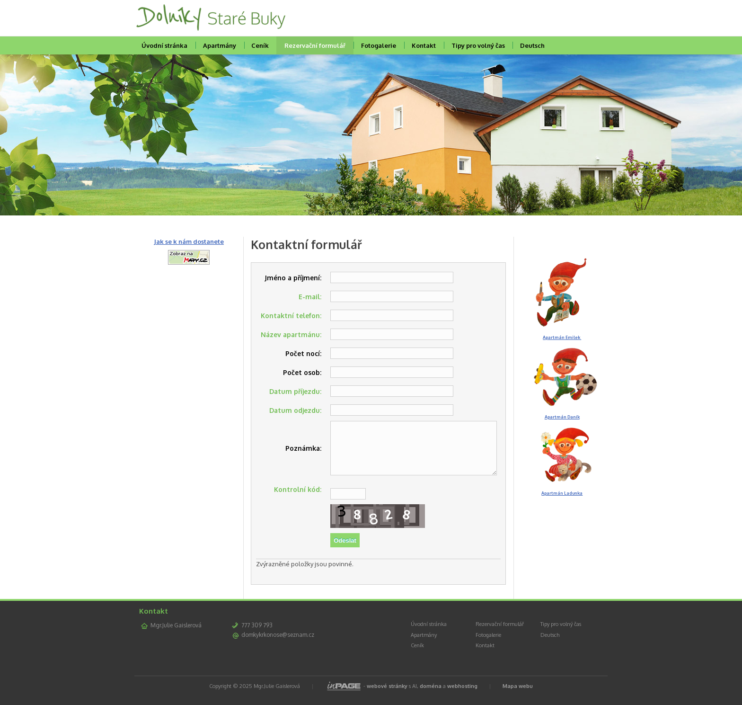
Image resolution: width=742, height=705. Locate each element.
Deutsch (532, 45)
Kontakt (424, 45)
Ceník (260, 45)
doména (431, 696)
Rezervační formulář (314, 45)
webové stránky (387, 696)
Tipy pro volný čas (478, 45)
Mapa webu (518, 696)
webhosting (462, 696)
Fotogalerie (378, 45)
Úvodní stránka (164, 45)
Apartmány (219, 45)
